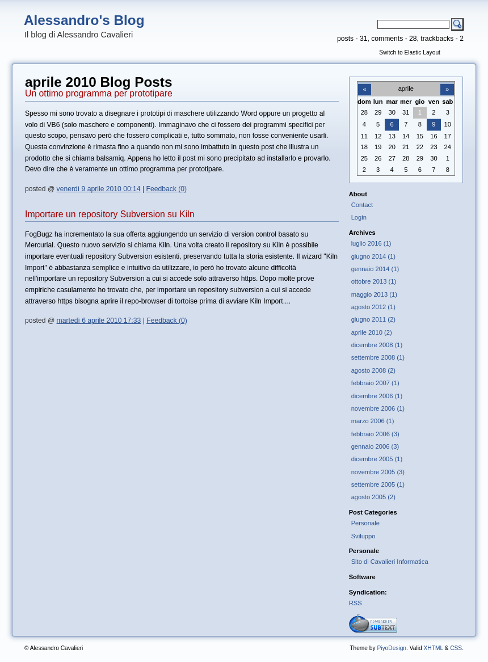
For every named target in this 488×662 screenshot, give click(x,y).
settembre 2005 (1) (378, 484)
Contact (362, 204)
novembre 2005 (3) (378, 472)
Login (359, 217)
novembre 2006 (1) (378, 408)
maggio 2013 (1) (374, 294)
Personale (365, 523)
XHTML (433, 648)
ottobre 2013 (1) (374, 281)
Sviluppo (363, 536)
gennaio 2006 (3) (375, 446)
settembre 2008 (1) (378, 357)
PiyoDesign (391, 648)
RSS (355, 603)
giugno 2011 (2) (373, 319)
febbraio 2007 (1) (375, 383)
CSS (456, 648)
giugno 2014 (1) (373, 256)
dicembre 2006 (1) (377, 396)
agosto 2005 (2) (373, 497)
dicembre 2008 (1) (377, 344)
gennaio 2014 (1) (375, 268)
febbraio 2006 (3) (375, 434)
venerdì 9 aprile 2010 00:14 (99, 189)
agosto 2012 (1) (373, 306)
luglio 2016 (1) (371, 243)
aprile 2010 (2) (371, 332)
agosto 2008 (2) (373, 370)
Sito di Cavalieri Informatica (389, 561)
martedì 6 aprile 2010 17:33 (99, 320)
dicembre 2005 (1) (377, 459)
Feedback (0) (166, 189)
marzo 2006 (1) (372, 421)
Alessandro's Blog (84, 20)
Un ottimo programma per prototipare (99, 93)
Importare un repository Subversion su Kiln (110, 214)
